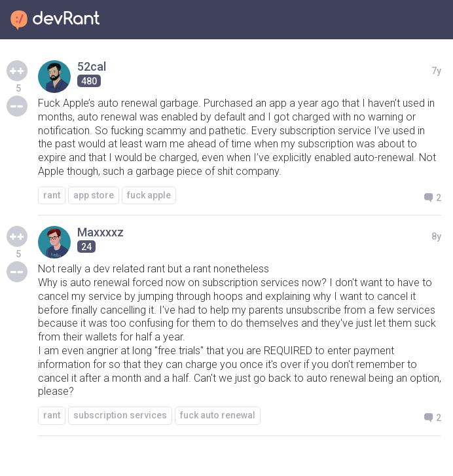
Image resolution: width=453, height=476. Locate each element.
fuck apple (149, 195)
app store (93, 195)
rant (51, 195)
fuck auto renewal (217, 415)
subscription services (120, 415)
